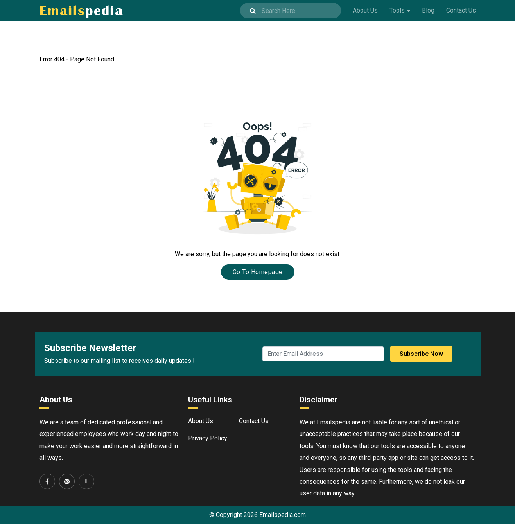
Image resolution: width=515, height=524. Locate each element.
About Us (365, 10)
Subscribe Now (421, 353)
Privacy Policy (207, 438)
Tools (397, 10)
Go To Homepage (258, 272)
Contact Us (461, 10)
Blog (428, 10)
